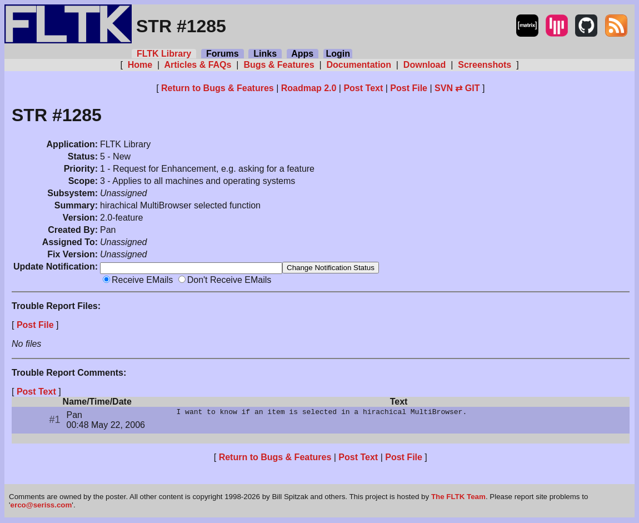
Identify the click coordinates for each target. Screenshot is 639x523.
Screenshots (485, 64)
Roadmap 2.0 (309, 88)
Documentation (358, 64)
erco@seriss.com (41, 506)
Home (139, 64)
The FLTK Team (458, 498)
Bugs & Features (279, 64)
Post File (408, 88)
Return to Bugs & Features (217, 88)
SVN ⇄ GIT (457, 88)
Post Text (363, 88)
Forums (222, 53)
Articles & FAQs (198, 64)
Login (337, 53)
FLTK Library (164, 53)
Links (265, 53)
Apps (302, 53)
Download (424, 64)
